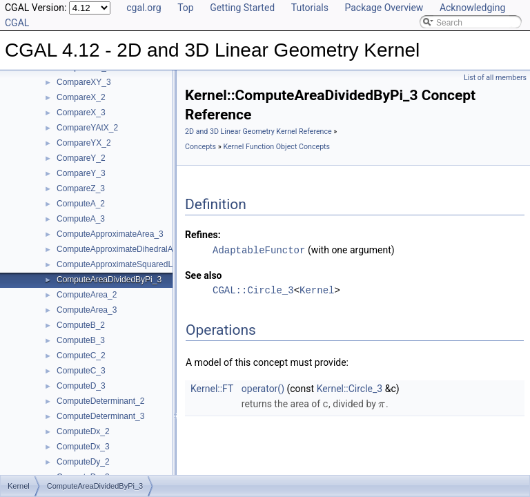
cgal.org (143, 7)
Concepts (200, 146)
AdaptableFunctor (259, 249)
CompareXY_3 (84, 82)
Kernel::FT (211, 387)
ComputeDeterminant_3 (100, 416)
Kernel (317, 289)
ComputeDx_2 (83, 431)
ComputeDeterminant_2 (100, 401)
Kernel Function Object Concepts (276, 146)
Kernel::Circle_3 (350, 387)
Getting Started (242, 7)
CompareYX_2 (84, 143)
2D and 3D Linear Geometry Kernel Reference (258, 131)
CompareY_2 (81, 158)
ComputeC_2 (81, 355)
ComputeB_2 (81, 325)
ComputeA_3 (81, 219)
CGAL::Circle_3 (253, 289)
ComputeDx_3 (83, 446)
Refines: (203, 234)
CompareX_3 (81, 112)
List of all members (495, 77)
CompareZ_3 (81, 188)
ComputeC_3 (81, 371)
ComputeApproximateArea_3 (110, 234)
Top (185, 7)
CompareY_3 (81, 173)
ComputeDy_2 (83, 462)
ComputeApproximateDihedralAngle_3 (127, 249)
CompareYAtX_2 (87, 128)
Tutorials (309, 7)
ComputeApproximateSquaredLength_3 (129, 264)
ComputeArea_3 (87, 310)
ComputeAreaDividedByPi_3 (109, 279)
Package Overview (383, 7)
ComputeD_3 (81, 386)
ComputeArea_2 (87, 295)
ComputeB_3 (81, 340)
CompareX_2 (81, 97)
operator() (263, 387)
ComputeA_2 (81, 203)
